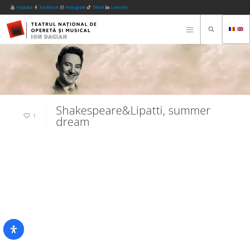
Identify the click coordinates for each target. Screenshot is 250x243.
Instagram (76, 7)
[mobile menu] (189, 29)
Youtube (24, 7)
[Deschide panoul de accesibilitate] (13, 229)
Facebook (49, 7)
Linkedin (119, 7)
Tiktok (98, 7)
